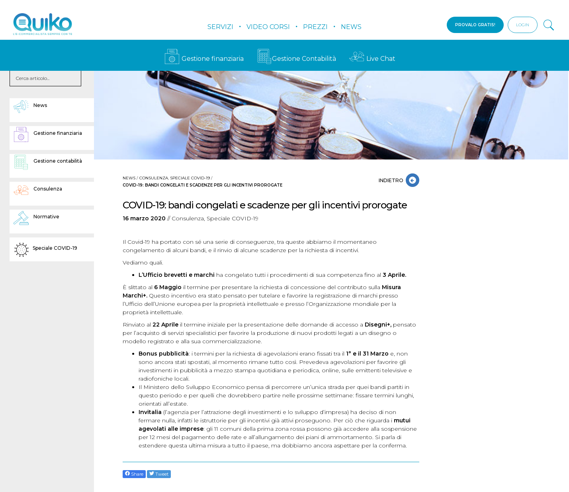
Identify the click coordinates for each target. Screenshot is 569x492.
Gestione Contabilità (296, 58)
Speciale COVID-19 (190, 178)
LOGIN (522, 24)
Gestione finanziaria (204, 58)
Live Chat (372, 58)
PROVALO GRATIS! (475, 24)
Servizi (220, 27)
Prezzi (315, 27)
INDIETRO (392, 180)
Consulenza (153, 178)
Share (134, 474)
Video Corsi (268, 27)
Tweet (158, 474)
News (351, 27)
